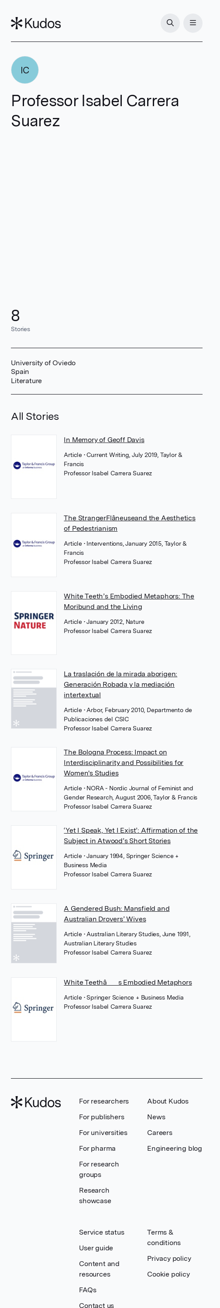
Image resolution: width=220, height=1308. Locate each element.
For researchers (104, 1101)
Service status (101, 1232)
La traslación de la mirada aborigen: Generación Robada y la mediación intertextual (120, 684)
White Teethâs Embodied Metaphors (128, 982)
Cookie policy (168, 1274)
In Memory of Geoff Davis (104, 440)
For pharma (97, 1148)
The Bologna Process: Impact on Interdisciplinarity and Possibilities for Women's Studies (123, 762)
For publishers (101, 1117)
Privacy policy (169, 1258)
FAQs (87, 1290)
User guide (96, 1248)
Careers (159, 1132)
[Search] (170, 23)
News (156, 1117)
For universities (103, 1132)
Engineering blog (174, 1148)
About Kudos (168, 1101)
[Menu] (193, 23)
